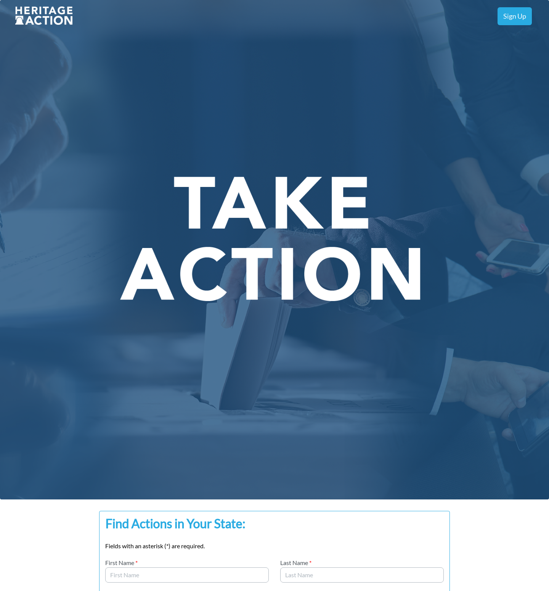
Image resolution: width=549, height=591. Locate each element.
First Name (121, 562)
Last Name (295, 562)
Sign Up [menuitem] (514, 16)
